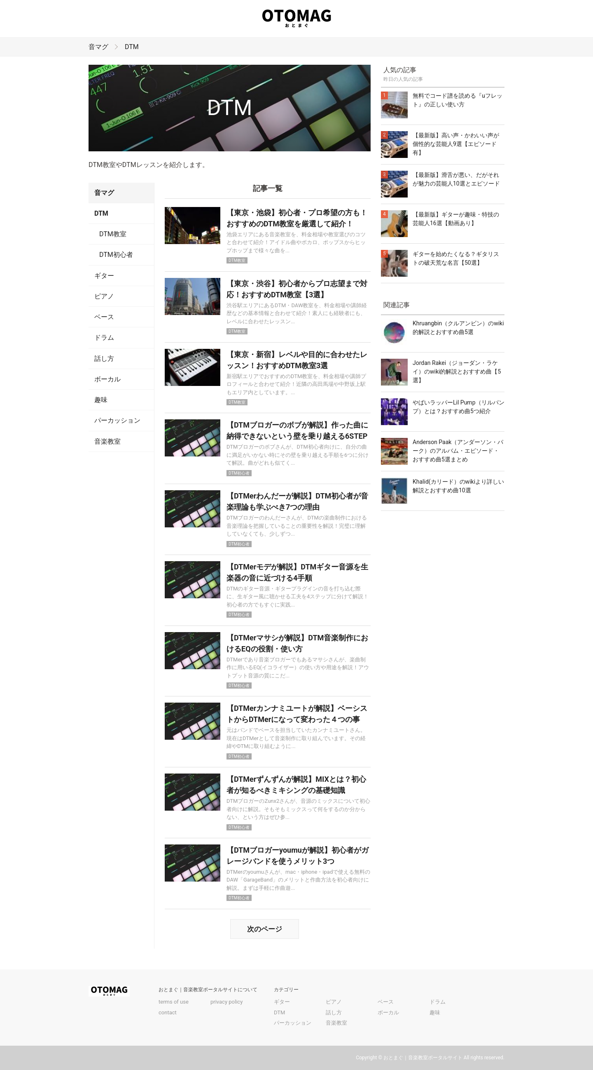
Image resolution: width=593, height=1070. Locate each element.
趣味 (100, 400)
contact (168, 1012)
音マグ (98, 47)
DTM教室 (112, 234)
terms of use (174, 1002)
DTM (132, 47)
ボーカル (107, 379)
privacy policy (226, 1002)
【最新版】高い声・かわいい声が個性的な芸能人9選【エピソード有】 (456, 144)
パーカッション (117, 420)
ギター (104, 276)
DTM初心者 (116, 255)
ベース (104, 317)
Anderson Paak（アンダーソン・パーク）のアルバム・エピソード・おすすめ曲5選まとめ (458, 451)
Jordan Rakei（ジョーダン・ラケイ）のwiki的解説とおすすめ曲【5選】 (457, 371)
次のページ (264, 929)
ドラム (104, 337)
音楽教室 (107, 441)
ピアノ (104, 296)
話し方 (104, 358)
